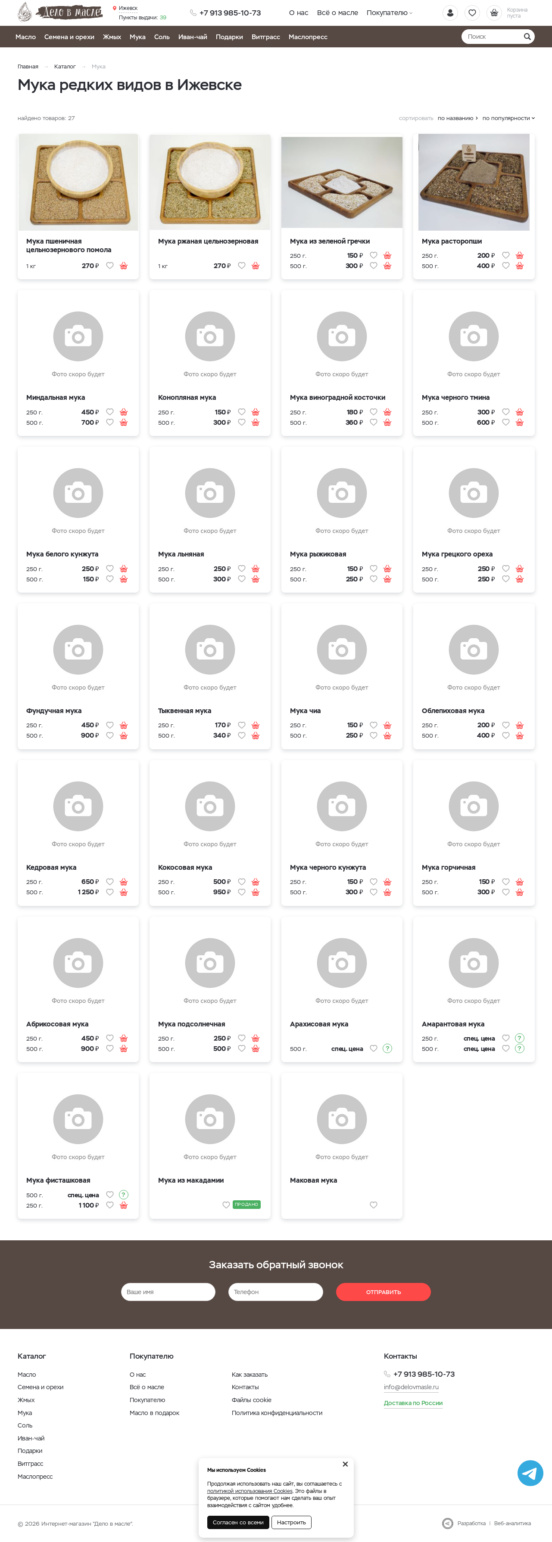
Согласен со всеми (238, 1522)
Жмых (112, 37)
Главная (28, 66)
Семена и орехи (69, 37)
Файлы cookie (251, 1400)
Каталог (65, 66)
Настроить (291, 1522)
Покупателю (387, 12)
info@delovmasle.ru (411, 1387)
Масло (26, 37)
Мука (138, 37)
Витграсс (266, 37)
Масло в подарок (154, 1413)
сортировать (416, 118)
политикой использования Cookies (250, 1491)
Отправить (383, 1292)
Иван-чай (192, 37)
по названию (456, 118)
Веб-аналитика (512, 1523)
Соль (162, 37)
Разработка (472, 1523)
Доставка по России (413, 1403)
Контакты (245, 1387)
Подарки (229, 37)
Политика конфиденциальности (277, 1413)
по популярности (506, 118)
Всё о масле (337, 12)
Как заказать (250, 1374)
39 (142, 17)
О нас (299, 12)
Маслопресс (308, 37)
